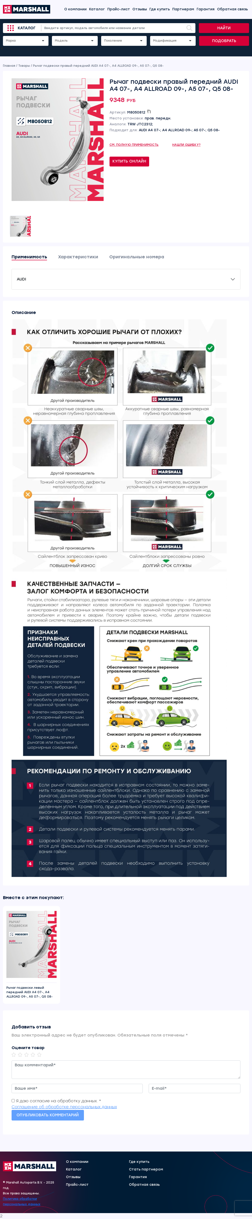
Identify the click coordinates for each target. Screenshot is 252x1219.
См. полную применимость (134, 144)
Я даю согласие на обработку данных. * (58, 1101)
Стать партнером (146, 1169)
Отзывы (139, 9)
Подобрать (224, 41)
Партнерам (183, 9)
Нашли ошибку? (186, 145)
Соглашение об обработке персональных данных (64, 1106)
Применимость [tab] (29, 257)
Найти (224, 28)
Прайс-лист (118, 9)
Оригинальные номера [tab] (136, 257)
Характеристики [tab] (78, 257)
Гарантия (206, 9)
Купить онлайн (129, 161)
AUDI (21, 279)
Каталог (97, 9)
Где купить (159, 9)
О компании (75, 9)
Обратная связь (232, 9)
